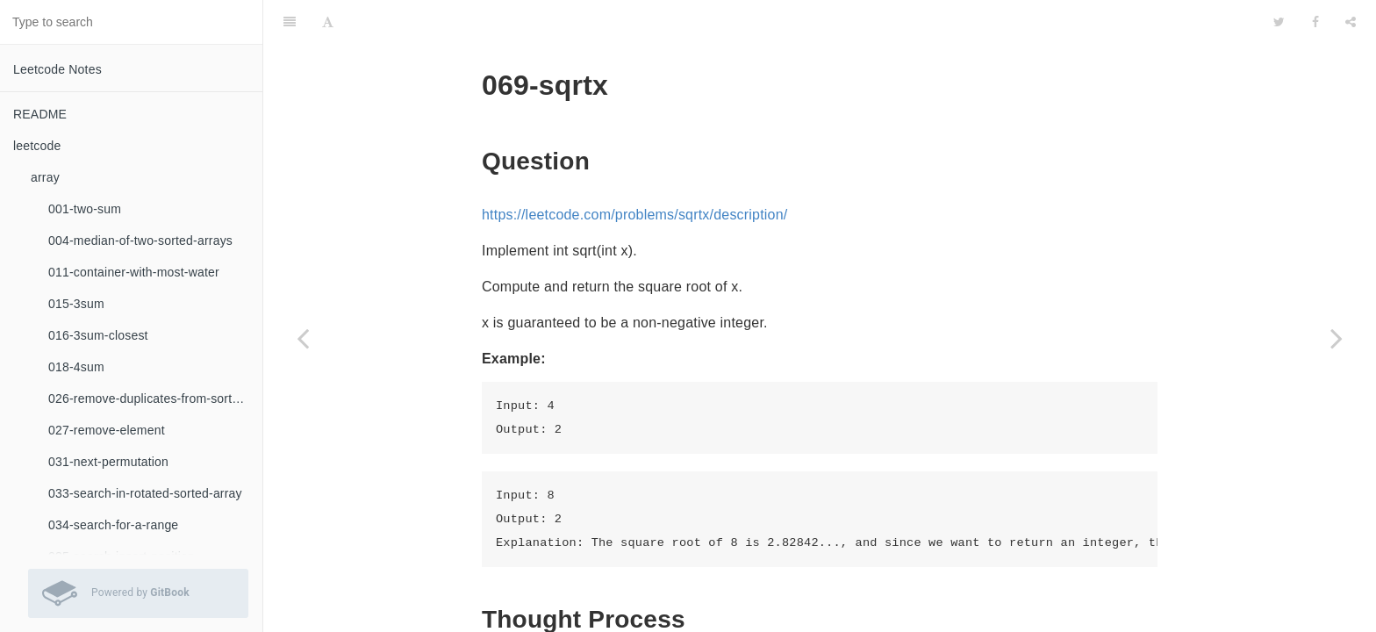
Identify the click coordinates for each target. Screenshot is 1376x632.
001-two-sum (84, 209)
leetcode (37, 146)
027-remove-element (106, 430)
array (45, 177)
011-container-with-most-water (133, 272)
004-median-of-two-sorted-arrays (140, 240)
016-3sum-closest (98, 335)
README (40, 114)
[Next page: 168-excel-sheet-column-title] (1336, 338)
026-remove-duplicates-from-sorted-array (155, 398)
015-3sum (76, 304)
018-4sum (76, 367)
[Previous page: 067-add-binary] (302, 338)
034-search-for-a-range (113, 525)
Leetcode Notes (57, 69)
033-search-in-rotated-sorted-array (145, 493)
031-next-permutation (108, 462)
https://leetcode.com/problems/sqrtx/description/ (634, 170)
